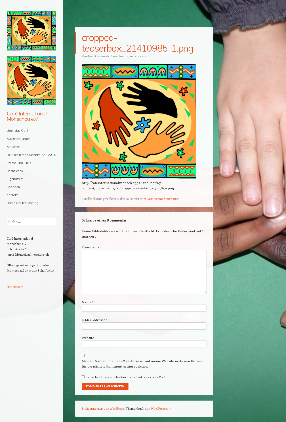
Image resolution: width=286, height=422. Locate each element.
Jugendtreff (15, 179)
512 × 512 (140, 56)
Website (88, 337)
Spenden (13, 187)
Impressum (15, 286)
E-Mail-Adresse (94, 320)
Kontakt (12, 195)
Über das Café (17, 131)
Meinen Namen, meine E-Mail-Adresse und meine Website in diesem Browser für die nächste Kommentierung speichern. (143, 363)
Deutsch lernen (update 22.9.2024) (31, 155)
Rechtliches (15, 171)
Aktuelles (13, 147)
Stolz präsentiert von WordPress (103, 408)
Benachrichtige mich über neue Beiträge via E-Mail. (126, 377)
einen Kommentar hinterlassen (159, 199)
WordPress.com (161, 408)
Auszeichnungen (19, 139)
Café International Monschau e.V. (27, 116)
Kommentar (91, 247)
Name (87, 302)
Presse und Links (19, 163)
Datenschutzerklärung (22, 203)
